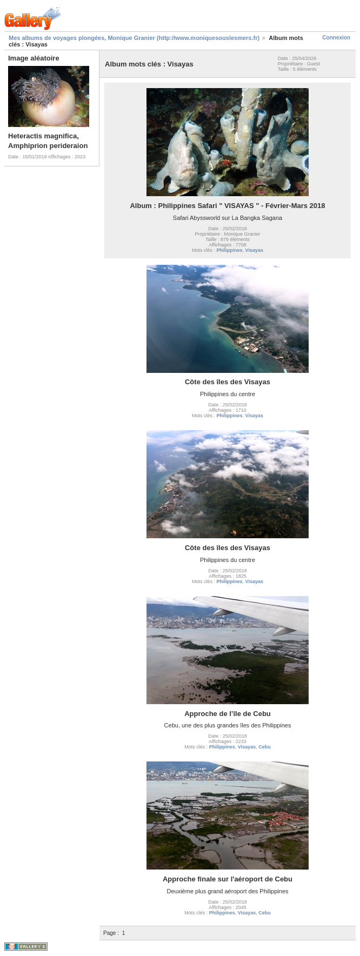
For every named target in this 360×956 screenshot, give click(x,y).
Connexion (336, 38)
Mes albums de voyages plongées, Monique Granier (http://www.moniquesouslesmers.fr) (134, 38)
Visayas (254, 250)
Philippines (230, 250)
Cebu (264, 747)
